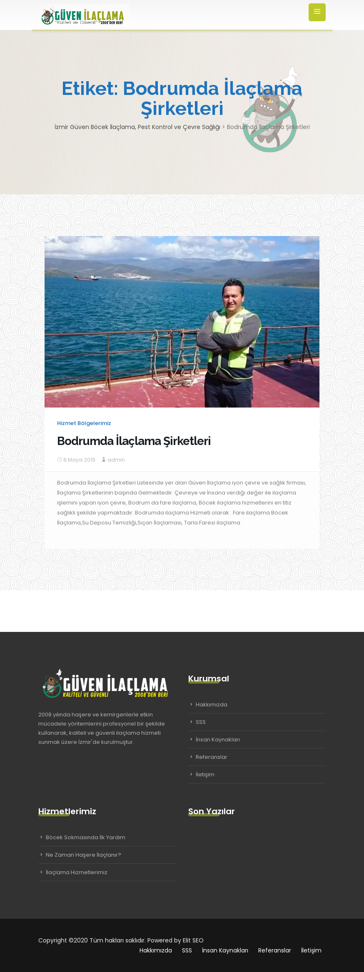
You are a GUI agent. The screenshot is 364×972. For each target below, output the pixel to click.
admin (116, 459)
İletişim (205, 774)
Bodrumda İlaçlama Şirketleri (134, 441)
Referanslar (211, 757)
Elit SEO (193, 940)
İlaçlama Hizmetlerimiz (76, 872)
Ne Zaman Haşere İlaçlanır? (83, 855)
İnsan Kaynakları (218, 739)
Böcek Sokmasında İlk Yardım (85, 837)
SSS (201, 722)
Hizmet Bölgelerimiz (84, 423)
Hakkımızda (211, 704)
